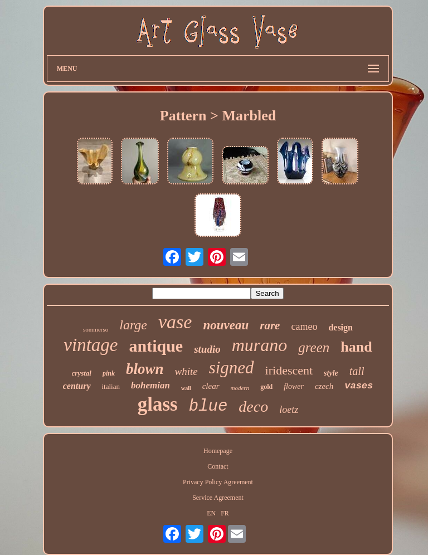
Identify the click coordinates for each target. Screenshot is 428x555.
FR (225, 513)
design (340, 327)
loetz (288, 409)
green (313, 347)
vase (175, 321)
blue (208, 406)
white (185, 371)
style (331, 373)
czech (324, 386)
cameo (304, 326)
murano (260, 345)
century (77, 386)
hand (356, 347)
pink (109, 373)
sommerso (95, 329)
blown (145, 369)
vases (358, 386)
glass (158, 404)
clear (211, 386)
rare (270, 325)
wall (186, 388)
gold (266, 387)
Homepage (217, 451)
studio (207, 349)
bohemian (150, 385)
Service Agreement (218, 498)
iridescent (289, 370)
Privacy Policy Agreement (218, 482)
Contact (217, 466)
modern (240, 387)
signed (231, 367)
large (133, 325)
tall (356, 371)
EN (211, 513)
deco (253, 406)
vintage (91, 345)
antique (156, 346)
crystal (81, 373)
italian (111, 386)
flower (294, 386)
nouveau (226, 325)
